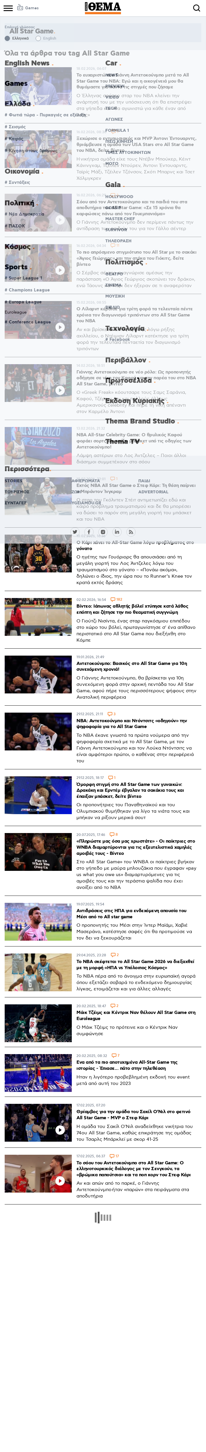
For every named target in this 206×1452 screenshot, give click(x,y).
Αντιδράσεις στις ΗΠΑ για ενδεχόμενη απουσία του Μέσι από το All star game (131, 914)
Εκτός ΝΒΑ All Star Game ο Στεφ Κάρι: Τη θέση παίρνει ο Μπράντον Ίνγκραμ (135, 489)
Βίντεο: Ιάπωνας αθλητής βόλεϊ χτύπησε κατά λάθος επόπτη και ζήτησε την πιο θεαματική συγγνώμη (132, 609)
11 (117, 246)
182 (119, 600)
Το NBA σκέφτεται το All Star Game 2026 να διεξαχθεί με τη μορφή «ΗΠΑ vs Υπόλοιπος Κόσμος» (135, 965)
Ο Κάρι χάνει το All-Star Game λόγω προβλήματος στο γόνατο (135, 546)
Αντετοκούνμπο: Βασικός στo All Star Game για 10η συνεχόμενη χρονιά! (131, 667)
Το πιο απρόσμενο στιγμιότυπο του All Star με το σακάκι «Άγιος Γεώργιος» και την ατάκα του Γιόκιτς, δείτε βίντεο (136, 258)
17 (117, 1157)
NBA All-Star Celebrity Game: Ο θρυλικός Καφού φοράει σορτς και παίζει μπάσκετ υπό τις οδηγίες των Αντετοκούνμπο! (133, 441)
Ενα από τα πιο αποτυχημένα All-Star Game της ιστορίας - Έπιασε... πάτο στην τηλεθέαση (126, 1065)
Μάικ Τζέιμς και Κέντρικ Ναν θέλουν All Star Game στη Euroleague (135, 1016)
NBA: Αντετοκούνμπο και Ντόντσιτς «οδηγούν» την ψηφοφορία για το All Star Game (131, 724)
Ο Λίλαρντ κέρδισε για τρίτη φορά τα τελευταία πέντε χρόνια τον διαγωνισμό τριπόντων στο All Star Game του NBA (134, 315)
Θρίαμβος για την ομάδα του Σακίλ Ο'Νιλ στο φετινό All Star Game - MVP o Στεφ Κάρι (133, 1115)
